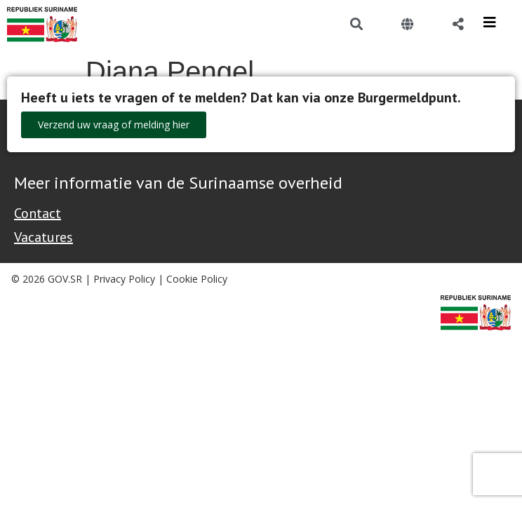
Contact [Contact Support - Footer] (37, 213)
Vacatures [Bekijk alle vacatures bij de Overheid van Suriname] (43, 237)
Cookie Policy (196, 278)
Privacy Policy (124, 278)
